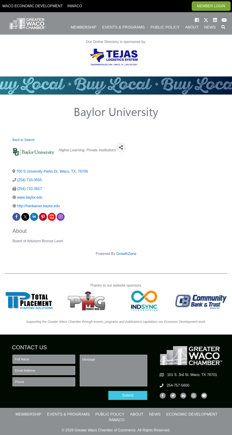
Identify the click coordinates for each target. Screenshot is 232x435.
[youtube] (52, 217)
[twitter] (25, 217)
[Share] (121, 147)
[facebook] (16, 217)
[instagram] (61, 217)
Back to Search (23, 140)
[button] (196, 20)
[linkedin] (34, 217)
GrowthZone (126, 254)
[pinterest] (43, 217)
